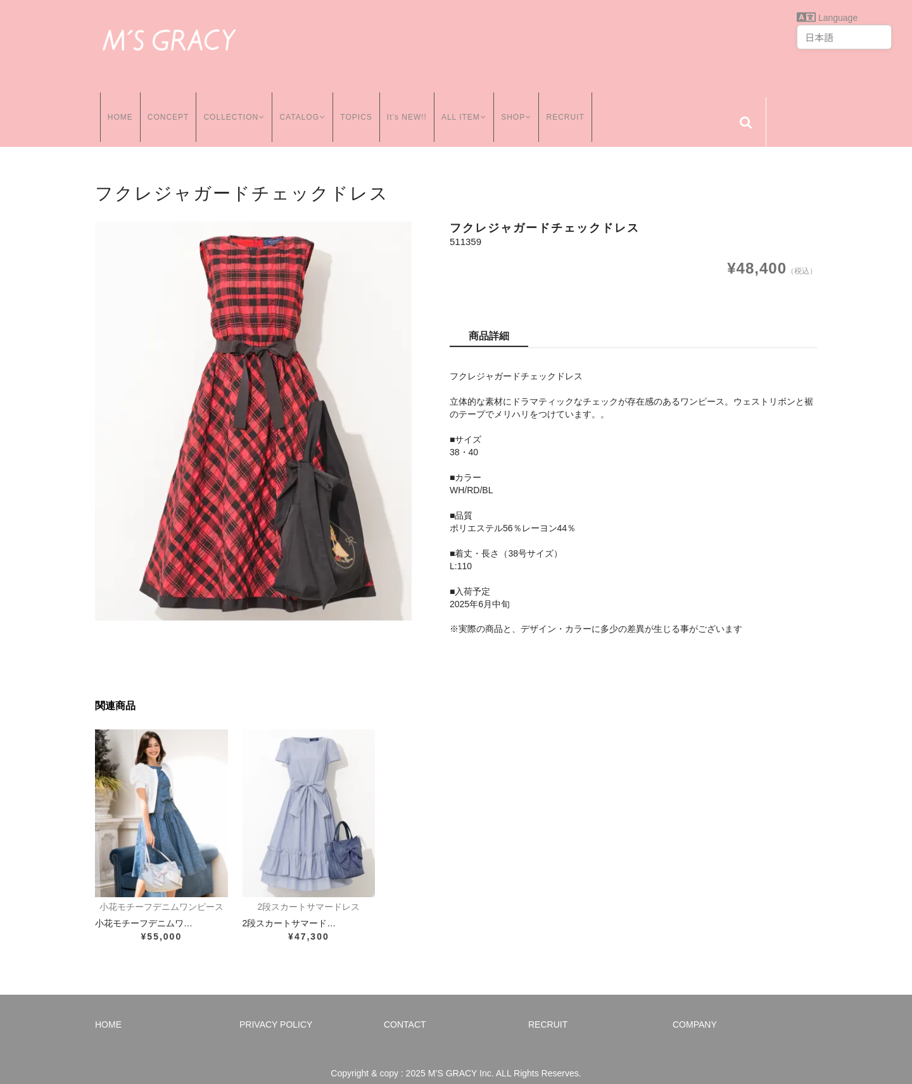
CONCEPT (163, 107)
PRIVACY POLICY (275, 1009)
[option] (253, 405)
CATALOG (302, 107)
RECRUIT (572, 107)
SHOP (521, 107)
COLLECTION (231, 107)
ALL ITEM (467, 107)
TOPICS (357, 107)
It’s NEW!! (408, 107)
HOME (115, 107)
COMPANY (695, 1009)
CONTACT (405, 1009)
